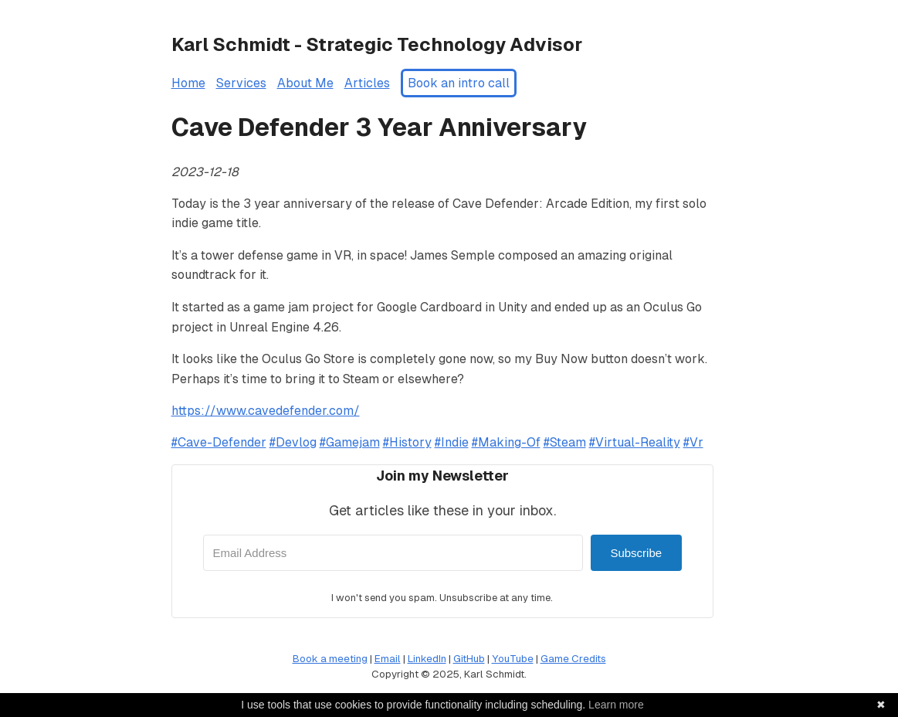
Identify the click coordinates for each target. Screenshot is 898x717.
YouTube (513, 658)
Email (387, 658)
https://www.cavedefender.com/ (265, 410)
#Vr (693, 442)
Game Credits (573, 658)
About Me (305, 83)
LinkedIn (427, 658)
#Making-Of (506, 442)
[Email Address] (393, 553)
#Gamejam (350, 442)
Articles (367, 83)
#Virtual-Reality (634, 442)
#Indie (452, 442)
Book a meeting (330, 658)
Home (188, 83)
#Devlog (293, 442)
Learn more (616, 704)
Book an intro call (459, 83)
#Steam (565, 442)
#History (407, 442)
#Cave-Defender (218, 442)
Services (241, 83)
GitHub (469, 658)
